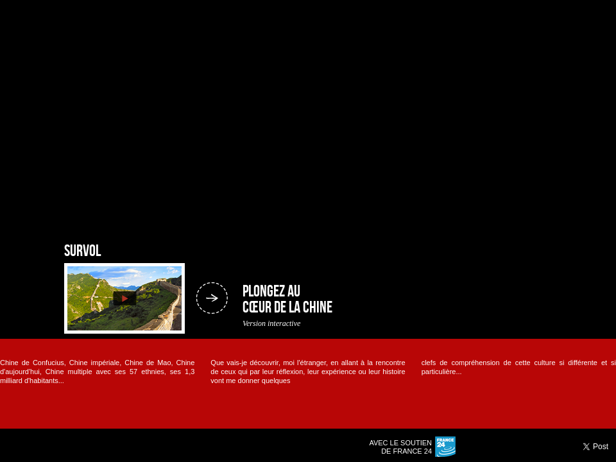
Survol (82, 251)
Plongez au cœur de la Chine (287, 300)
